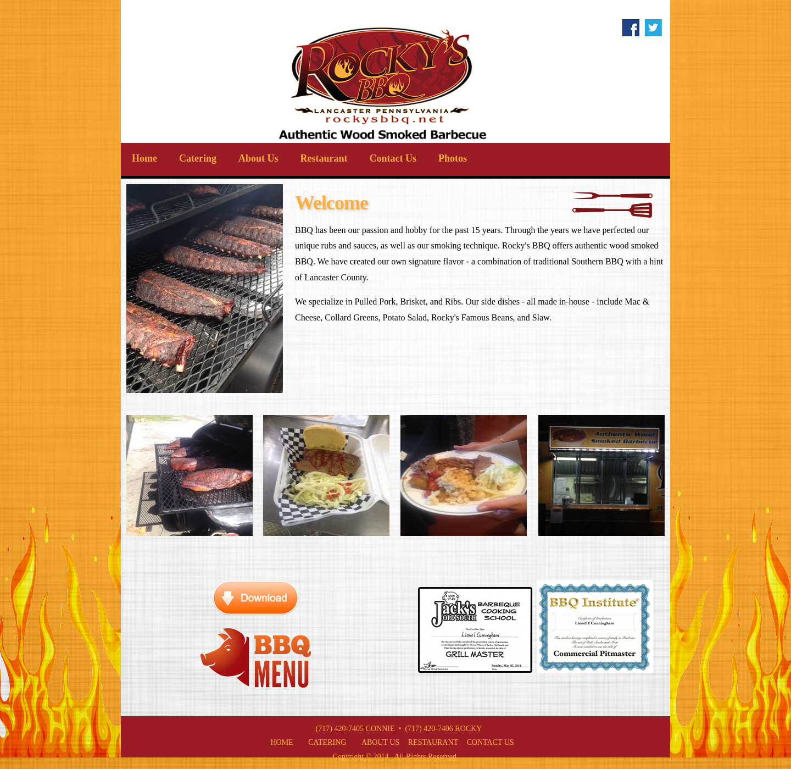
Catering (197, 158)
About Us (258, 158)
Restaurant (324, 158)
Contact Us (393, 158)
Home (144, 158)
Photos (452, 158)
